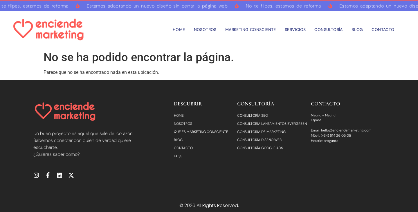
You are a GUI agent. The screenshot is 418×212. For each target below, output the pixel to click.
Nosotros (205, 29)
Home (179, 29)
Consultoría (328, 29)
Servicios (295, 29)
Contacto (383, 29)
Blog (357, 29)
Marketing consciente (250, 29)
